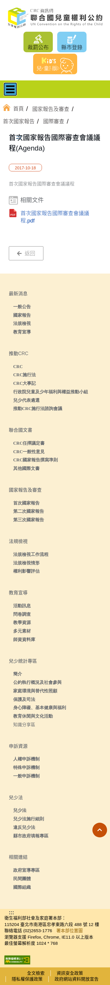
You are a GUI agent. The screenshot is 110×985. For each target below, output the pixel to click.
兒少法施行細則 (28, 819)
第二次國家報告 (28, 511)
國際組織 (22, 887)
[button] (99, 830)
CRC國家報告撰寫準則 (35, 460)
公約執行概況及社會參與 (37, 682)
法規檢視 (22, 323)
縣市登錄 (71, 47)
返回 (26, 254)
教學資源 (22, 622)
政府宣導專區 (26, 870)
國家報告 (22, 315)
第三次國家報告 (28, 519)
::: (18, 137)
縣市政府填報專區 (30, 836)
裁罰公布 (38, 47)
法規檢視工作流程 (30, 554)
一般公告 (22, 306)
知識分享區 (24, 724)
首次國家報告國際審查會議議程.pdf (55, 217)
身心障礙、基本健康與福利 (39, 707)
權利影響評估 (26, 571)
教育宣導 (22, 332)
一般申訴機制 (26, 776)
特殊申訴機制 (26, 767)
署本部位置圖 (69, 930)
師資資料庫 (24, 639)
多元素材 (22, 631)
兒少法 (19, 810)
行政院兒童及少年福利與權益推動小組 (50, 391)
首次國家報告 (26, 503)
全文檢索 (36, 973)
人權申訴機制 (26, 759)
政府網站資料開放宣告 (77, 978)
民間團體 (22, 878)
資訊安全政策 (70, 973)
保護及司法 (24, 699)
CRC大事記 (24, 383)
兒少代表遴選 (26, 400)
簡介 (17, 674)
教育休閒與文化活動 (33, 716)
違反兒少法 (24, 827)
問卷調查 (22, 614)
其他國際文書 (26, 468)
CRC (18, 366)
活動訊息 (22, 605)
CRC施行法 (24, 374)
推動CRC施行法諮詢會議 (37, 408)
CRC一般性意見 (29, 451)
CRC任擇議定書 (29, 443)
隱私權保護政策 (27, 978)
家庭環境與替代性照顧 (35, 691)
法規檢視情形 (26, 563)
